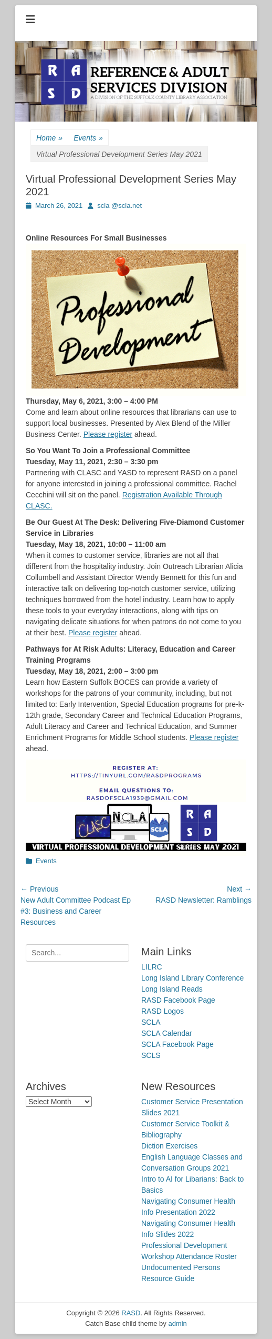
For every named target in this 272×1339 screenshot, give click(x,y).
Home (49, 138)
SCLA (151, 1022)
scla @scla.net (119, 205)
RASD (130, 1313)
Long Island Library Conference (192, 978)
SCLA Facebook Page (177, 1044)
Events (88, 138)
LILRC (151, 967)
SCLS (151, 1055)
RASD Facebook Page (178, 1000)
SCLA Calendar (166, 1033)
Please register (107, 434)
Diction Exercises (169, 1146)
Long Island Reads (172, 989)
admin (177, 1323)
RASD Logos (162, 1011)
